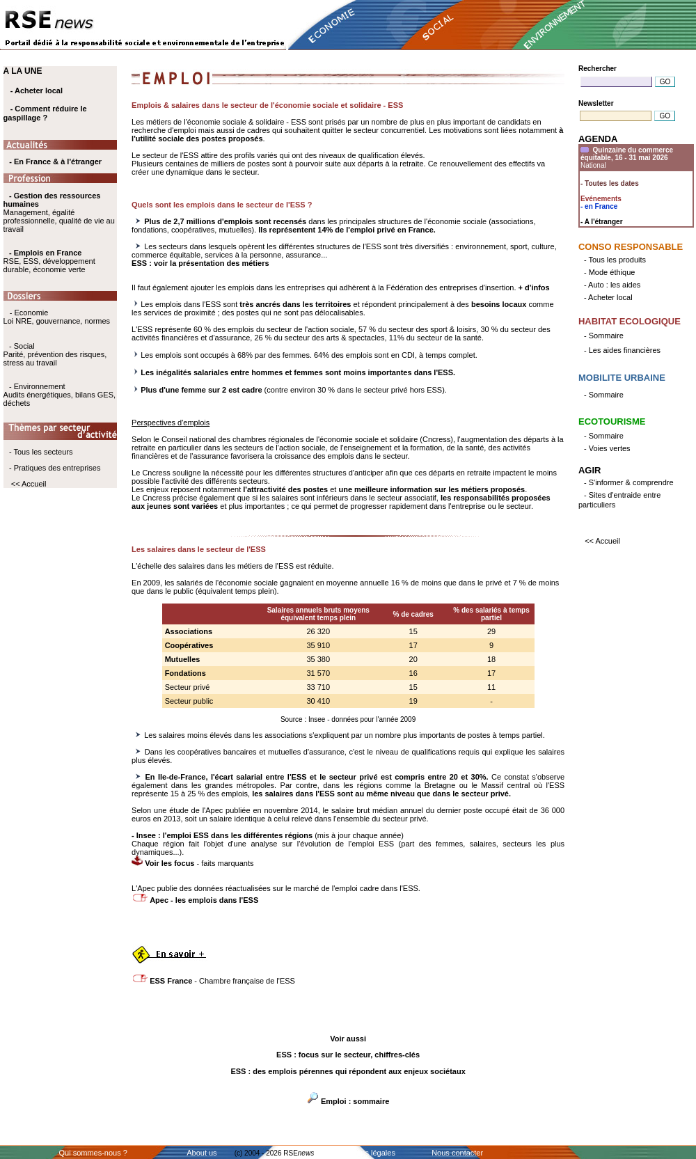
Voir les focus (170, 863)
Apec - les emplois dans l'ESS (204, 900)
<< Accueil (29, 484)
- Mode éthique (609, 272)
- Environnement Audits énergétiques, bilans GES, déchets (59, 394)
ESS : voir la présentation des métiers (200, 263)
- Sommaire (604, 335)
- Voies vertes (607, 448)
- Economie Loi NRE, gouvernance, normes (56, 316)
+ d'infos (534, 287)
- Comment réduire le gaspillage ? (45, 113)
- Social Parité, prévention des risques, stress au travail (55, 354)
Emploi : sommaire (355, 1101)
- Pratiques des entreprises (54, 468)
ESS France (171, 981)
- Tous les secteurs (41, 452)
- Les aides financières (622, 350)
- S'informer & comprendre (629, 482)
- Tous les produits (615, 259)
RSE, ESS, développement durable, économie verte (49, 265)
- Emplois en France (45, 253)
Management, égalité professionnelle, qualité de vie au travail (59, 212)
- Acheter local (36, 90)
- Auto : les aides (612, 285)
